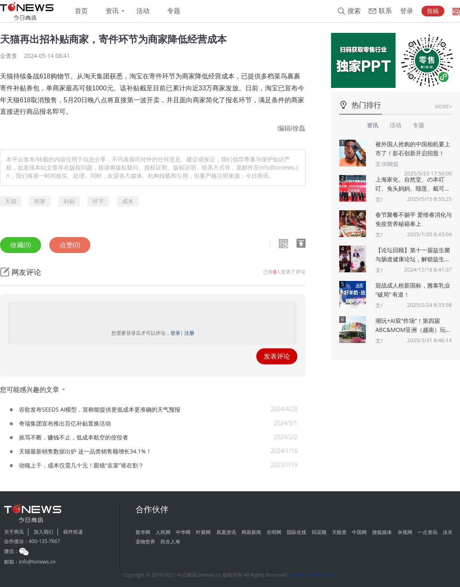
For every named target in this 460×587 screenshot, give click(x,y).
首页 (81, 10)
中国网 (359, 532)
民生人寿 (170, 541)
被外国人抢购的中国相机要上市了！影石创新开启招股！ (412, 148)
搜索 (354, 10)
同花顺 (319, 532)
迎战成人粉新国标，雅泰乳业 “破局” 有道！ (412, 289)
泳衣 (448, 532)
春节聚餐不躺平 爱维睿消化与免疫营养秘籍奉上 (413, 219)
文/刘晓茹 (387, 164)
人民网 (163, 532)
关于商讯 (14, 531)
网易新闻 (251, 532)
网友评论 (26, 272)
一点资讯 (427, 532)
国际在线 (296, 532)
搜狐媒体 (382, 532)
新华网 (143, 532)
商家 (40, 201)
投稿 (433, 11)
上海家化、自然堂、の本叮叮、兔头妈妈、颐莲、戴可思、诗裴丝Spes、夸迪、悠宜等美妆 (413, 184)
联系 (385, 10)
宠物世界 (145, 541)
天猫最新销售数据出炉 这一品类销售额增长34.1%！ (85, 451)
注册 (189, 332)
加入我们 (43, 531)
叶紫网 (203, 532)
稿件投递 (73, 531)
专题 (173, 10)
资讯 (112, 10)
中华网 (183, 532)
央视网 (405, 532)
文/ (379, 199)
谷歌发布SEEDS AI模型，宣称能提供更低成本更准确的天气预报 (99, 409)
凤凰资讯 (226, 532)
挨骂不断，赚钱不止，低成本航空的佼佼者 (73, 437)
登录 (406, 10)
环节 (98, 201)
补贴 (69, 201)
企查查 (8, 56)
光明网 (274, 532)
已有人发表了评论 (284, 271)
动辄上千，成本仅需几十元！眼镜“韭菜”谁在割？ (81, 465)
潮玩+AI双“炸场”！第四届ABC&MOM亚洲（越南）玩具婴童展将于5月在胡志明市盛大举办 (413, 325)
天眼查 (339, 532)
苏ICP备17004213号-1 (313, 574)
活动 (143, 10)
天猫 (10, 201)
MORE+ (443, 106)
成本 (127, 201)
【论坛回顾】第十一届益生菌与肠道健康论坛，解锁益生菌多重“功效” (412, 255)
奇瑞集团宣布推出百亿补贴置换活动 (65, 423)
